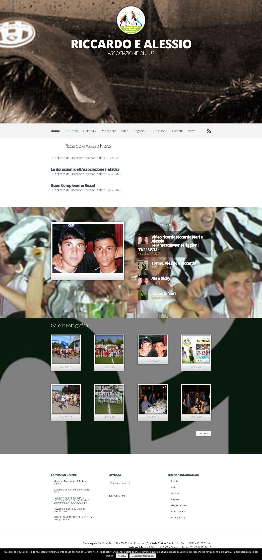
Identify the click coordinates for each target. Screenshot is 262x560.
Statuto (175, 481)
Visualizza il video (149, 253)
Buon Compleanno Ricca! (73, 185)
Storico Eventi (178, 511)
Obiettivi (89, 131)
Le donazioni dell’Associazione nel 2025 (85, 169)
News (191, 131)
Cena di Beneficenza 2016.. (72, 490)
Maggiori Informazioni (143, 556)
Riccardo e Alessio (82, 158)
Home (55, 131)
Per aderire (108, 131)
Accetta (122, 556)
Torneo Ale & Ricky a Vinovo (70, 482)
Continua (203, 433)
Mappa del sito (179, 505)
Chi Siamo (71, 131)
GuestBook (159, 131)
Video (124, 131)
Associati (175, 493)
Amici (173, 487)
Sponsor (175, 499)
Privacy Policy (178, 517)
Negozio (140, 131)
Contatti (177, 131)
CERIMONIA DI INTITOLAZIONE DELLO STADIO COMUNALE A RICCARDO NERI (71, 500)
